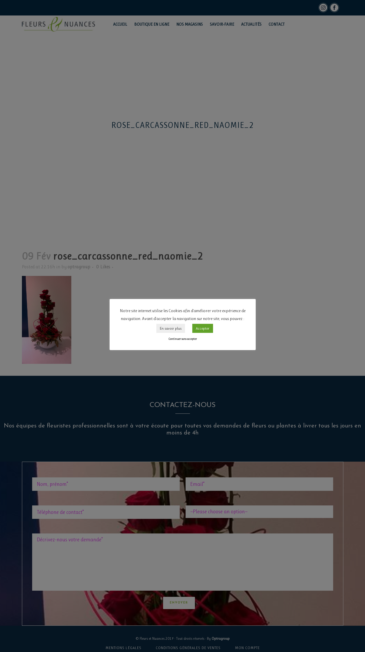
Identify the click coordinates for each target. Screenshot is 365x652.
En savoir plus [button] (170, 328)
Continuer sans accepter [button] (182, 338)
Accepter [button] (203, 328)
